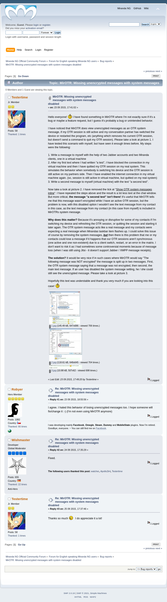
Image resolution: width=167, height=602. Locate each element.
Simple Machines (98, 593)
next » (158, 71)
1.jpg (52, 325)
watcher (95, 471)
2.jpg (52, 362)
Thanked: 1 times (17, 134)
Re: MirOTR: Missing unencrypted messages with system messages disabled (73, 392)
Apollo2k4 (105, 471)
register (46, 25)
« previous (149, 71)
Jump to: (131, 569)
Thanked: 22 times (17, 484)
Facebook (101, 428)
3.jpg (52, 370)
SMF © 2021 (83, 593)
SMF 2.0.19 (69, 593)
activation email (34, 28)
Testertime (20, 97)
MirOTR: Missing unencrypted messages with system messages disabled (72, 100)
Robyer (17, 389)
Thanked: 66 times (17, 426)
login (36, 25)
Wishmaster (21, 440)
